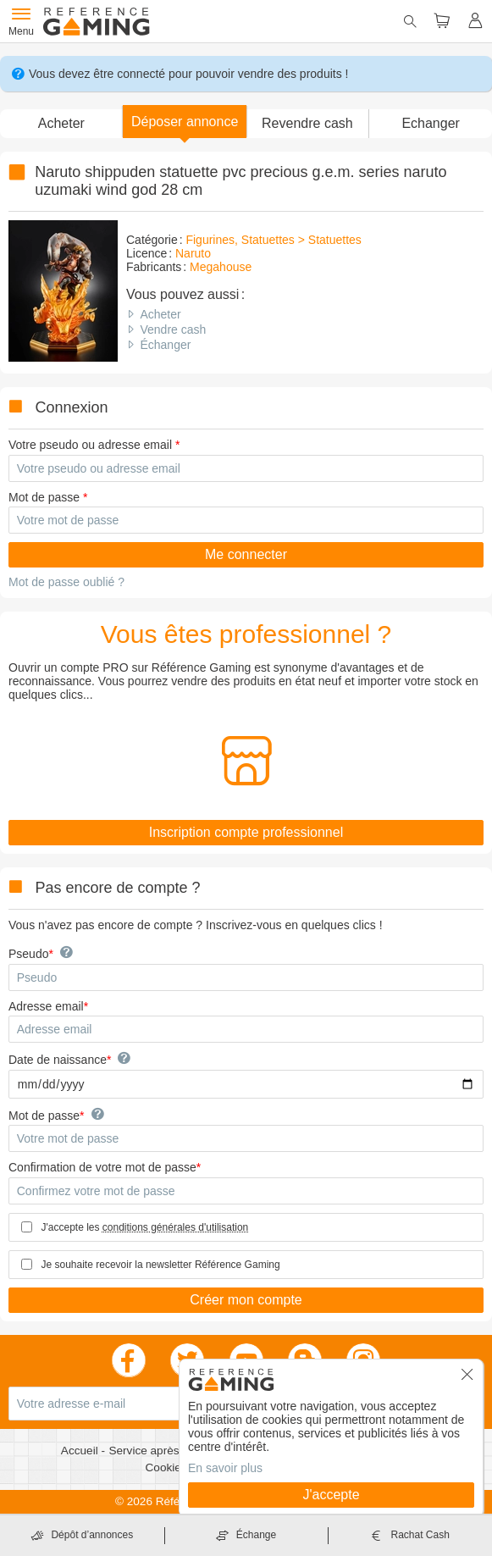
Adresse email (46, 1006)
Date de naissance (57, 1059)
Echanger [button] (430, 123)
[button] (184, 121)
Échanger (165, 345)
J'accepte (330, 1494)
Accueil (81, 1450)
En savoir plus (225, 1468)
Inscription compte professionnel (246, 832)
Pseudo (28, 954)
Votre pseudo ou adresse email (90, 444)
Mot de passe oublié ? (66, 582)
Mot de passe (44, 497)
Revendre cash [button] (307, 123)
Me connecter (246, 554)
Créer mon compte (246, 1300)
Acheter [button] (61, 123)
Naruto (193, 253)
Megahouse (221, 267)
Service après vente (160, 1450)
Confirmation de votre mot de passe (102, 1167)
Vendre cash (173, 329)
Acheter (160, 314)
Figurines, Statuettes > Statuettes (273, 239)
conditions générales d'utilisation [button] (175, 1227)
